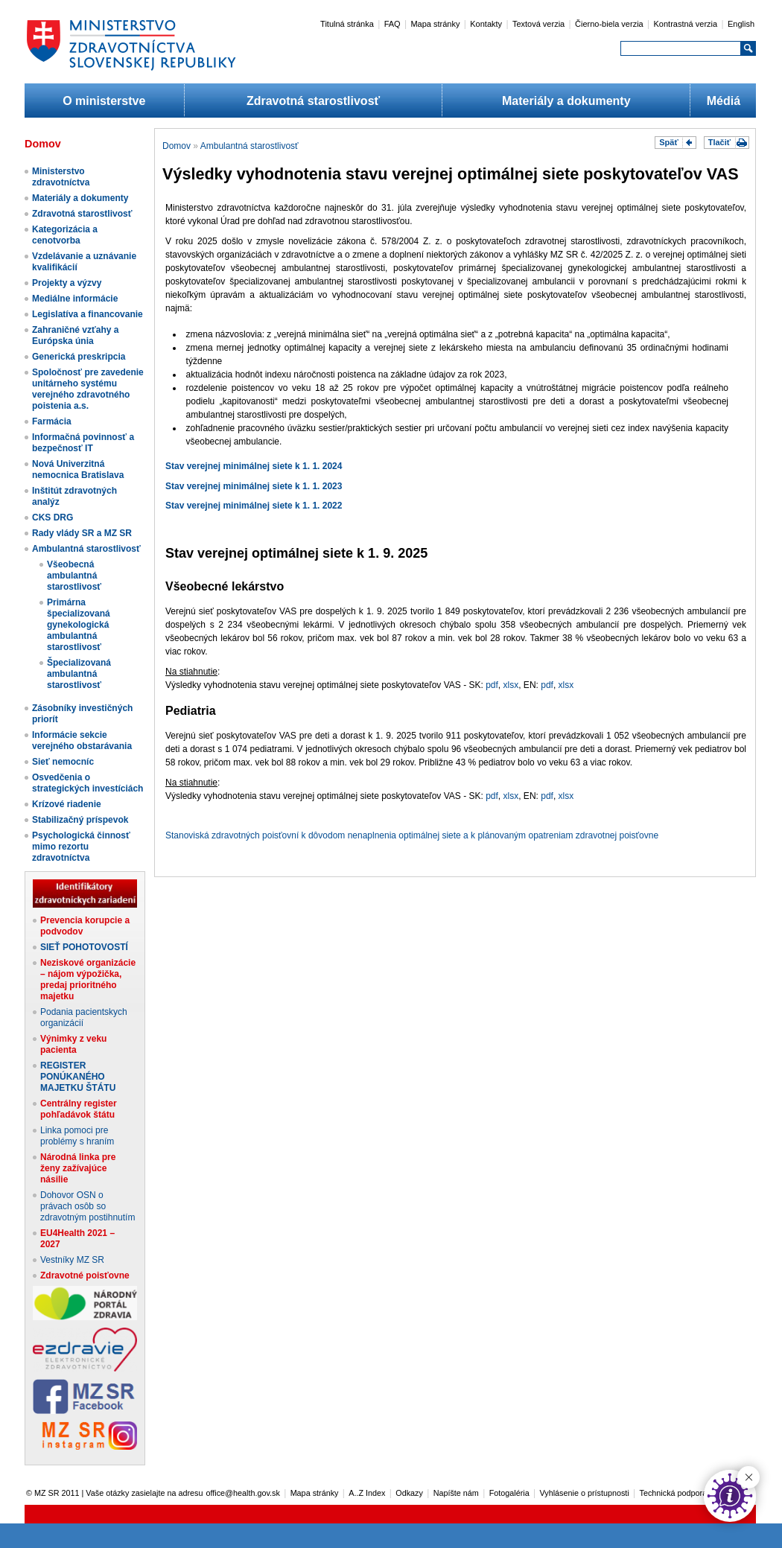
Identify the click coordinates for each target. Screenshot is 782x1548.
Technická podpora (674, 1492)
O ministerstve (104, 101)
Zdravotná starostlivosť (313, 101)
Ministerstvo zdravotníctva (60, 177)
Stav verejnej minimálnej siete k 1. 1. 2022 (253, 505)
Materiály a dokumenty (566, 101)
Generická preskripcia (78, 356)
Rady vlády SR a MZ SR (82, 533)
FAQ (392, 23)
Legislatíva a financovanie (87, 314)
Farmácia (51, 421)
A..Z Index (367, 1492)
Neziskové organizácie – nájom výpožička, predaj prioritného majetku (88, 979)
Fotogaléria (509, 1492)
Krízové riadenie (66, 804)
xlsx (511, 685)
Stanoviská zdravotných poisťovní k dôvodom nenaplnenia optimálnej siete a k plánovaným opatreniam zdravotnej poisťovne (411, 835)
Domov (176, 146)
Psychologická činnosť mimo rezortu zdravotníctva (81, 846)
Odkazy (409, 1492)
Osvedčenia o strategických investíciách (87, 783)
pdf (492, 685)
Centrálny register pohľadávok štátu (78, 1109)
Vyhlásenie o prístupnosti (584, 1492)
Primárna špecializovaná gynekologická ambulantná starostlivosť (78, 624)
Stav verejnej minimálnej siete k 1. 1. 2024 (253, 466)
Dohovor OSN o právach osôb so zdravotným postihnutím (87, 1206)
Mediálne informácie (75, 298)
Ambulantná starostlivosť (86, 549)
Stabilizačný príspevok (80, 820)
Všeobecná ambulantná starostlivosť (74, 575)
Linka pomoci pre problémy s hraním (77, 1136)
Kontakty (486, 23)
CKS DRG (52, 517)
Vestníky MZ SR (72, 1260)
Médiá (723, 101)
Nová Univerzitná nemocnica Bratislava (78, 469)
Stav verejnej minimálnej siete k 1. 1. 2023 (253, 486)
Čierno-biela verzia (609, 23)
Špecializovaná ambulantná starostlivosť (79, 673)
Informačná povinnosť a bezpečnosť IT (83, 442)
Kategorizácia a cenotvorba (65, 235)
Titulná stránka (347, 23)
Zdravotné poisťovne (85, 1275)
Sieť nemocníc (63, 762)
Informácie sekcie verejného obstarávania (82, 740)
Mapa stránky (435, 23)
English (741, 23)
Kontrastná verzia (686, 23)
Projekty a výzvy (66, 283)
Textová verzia (538, 23)
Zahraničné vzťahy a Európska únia (75, 335)
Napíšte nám (456, 1492)
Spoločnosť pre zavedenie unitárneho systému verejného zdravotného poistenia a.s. (88, 389)
